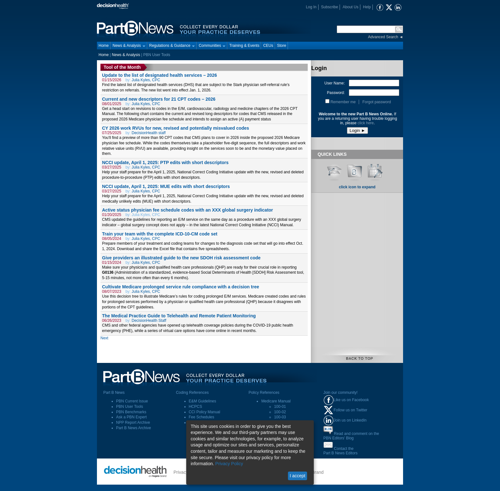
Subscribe (329, 7)
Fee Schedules (201, 417)
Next (104, 338)
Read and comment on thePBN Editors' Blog (351, 435)
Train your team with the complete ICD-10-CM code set (159, 233)
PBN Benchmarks (131, 412)
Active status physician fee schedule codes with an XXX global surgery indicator (187, 210)
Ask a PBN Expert (131, 417)
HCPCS (195, 406)
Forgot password (376, 102)
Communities (212, 45)
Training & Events (244, 45)
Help (367, 7)
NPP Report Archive (133, 422)
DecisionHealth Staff (149, 320)
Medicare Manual (275, 401)
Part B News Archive (133, 428)
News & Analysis (129, 45)
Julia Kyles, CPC (146, 80)
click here (365, 123)
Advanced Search (383, 37)
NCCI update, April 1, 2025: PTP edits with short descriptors (165, 162)
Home (104, 45)
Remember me (343, 102)
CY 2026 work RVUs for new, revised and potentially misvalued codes (175, 128)
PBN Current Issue (132, 401)
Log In (311, 7)
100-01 (280, 406)
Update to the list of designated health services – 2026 (159, 75)
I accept (297, 475)
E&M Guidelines (202, 401)
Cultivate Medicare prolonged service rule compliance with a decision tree (180, 286)
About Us (350, 7)
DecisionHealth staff (149, 133)
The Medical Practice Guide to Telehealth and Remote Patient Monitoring (179, 315)
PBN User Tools (129, 406)
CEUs (268, 45)
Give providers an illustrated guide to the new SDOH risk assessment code (181, 257)
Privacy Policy (229, 463)
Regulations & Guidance (172, 45)
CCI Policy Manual (204, 412)
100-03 (280, 417)
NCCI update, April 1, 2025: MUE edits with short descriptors (166, 186)
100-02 (280, 412)
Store (281, 45)
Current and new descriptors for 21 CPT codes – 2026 (159, 99)
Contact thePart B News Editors (340, 450)
